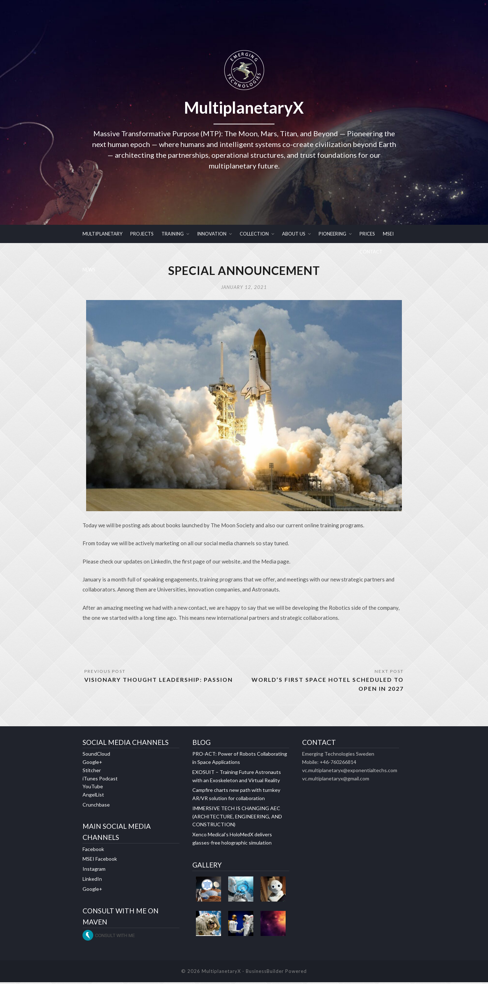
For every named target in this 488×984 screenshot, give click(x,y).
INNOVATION (211, 234)
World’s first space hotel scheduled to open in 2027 (326, 686)
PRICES (367, 234)
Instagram (94, 870)
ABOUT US (293, 234)
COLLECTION (254, 234)
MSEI (388, 234)
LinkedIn (92, 881)
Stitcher (92, 772)
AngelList (93, 796)
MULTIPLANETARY (102, 234)
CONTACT (371, 252)
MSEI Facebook (100, 860)
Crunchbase (96, 806)
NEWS (89, 269)
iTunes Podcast (100, 780)
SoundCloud (96, 755)
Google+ (92, 764)
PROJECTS (142, 234)
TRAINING (172, 234)
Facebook (93, 851)
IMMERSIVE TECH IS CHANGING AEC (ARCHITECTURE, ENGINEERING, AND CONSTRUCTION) (237, 818)
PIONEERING (332, 234)
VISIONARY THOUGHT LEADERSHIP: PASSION (159, 681)
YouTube (93, 788)
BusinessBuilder (265, 973)
